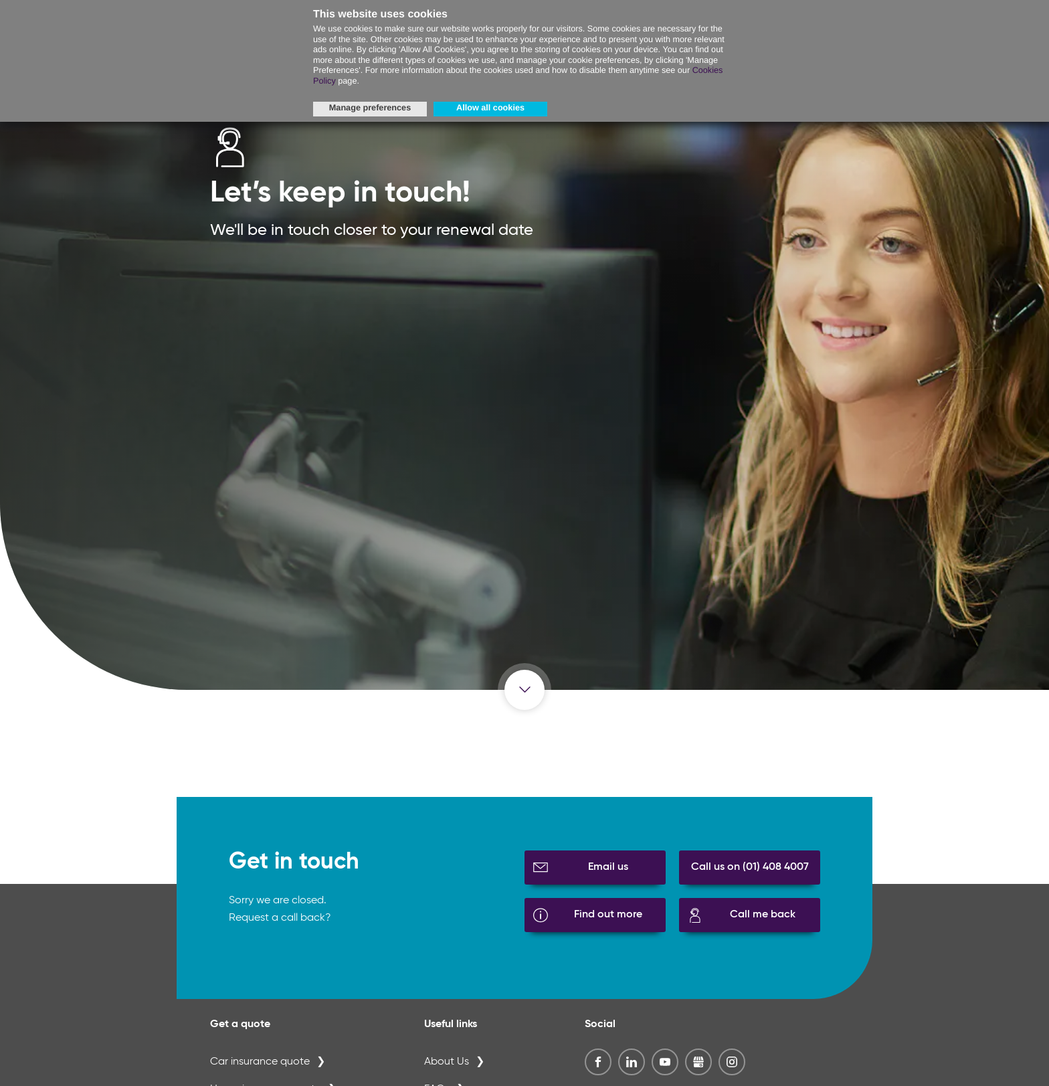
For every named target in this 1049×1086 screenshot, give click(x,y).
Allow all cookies (490, 107)
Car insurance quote (260, 1062)
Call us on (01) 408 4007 (750, 867)
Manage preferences (370, 107)
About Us (446, 1062)
